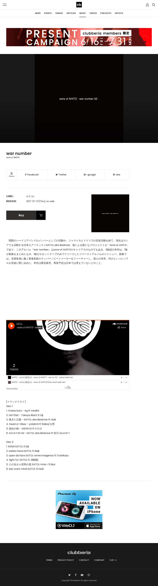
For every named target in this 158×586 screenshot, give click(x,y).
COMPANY (99, 560)
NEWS (38, 13)
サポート (113, 560)
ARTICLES (71, 13)
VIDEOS (93, 13)
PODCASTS (105, 13)
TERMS (49, 560)
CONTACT (84, 560)
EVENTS (48, 13)
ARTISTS (119, 13)
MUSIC (82, 13)
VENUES (59, 13)
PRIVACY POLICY (66, 560)
